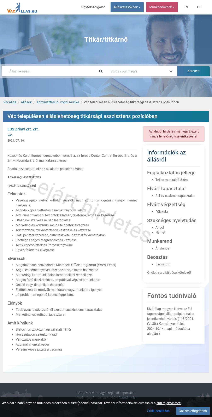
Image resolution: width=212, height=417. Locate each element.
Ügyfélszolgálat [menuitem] (94, 7)
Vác (9, 135)
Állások (26, 102)
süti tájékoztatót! (169, 403)
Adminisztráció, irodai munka (57, 102)
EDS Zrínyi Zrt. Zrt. (23, 129)
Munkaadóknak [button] (163, 7)
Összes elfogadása (193, 411)
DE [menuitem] (199, 7)
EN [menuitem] (186, 7)
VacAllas (9, 102)
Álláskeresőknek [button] (128, 7)
